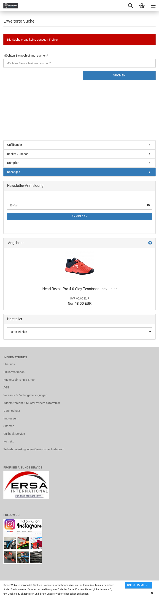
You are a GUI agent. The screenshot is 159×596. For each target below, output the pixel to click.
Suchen (119, 75)
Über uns (9, 364)
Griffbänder (14, 144)
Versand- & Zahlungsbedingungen (25, 395)
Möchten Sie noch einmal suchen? (25, 55)
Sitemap (8, 426)
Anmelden (79, 216)
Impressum (10, 418)
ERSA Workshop (13, 372)
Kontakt (8, 441)
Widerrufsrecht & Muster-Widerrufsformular (31, 403)
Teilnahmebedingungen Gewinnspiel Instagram (33, 449)
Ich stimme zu (138, 585)
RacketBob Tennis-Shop (19, 379)
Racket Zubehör (17, 154)
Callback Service (14, 433)
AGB (6, 387)
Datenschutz (11, 410)
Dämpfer (13, 162)
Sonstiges (13, 172)
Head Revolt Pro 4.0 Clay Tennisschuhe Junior (79, 289)
